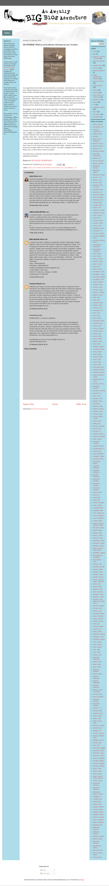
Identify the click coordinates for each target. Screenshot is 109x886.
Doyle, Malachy (98, 282)
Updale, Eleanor (98, 807)
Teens (95, 102)
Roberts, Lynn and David (97, 690)
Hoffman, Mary (98, 406)
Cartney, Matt (97, 202)
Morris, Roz (97, 584)
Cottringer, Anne (98, 228)
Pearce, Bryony (98, 619)
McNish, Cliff (97, 564)
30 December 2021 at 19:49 (38, 205)
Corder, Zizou (97, 226)
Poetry (95, 90)
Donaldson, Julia (98, 272)
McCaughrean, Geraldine (98, 556)
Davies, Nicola (98, 259)
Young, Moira (97, 857)
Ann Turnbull (36, 167)
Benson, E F (97, 158)
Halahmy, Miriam (98, 370)
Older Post (81, 404)
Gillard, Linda (97, 341)
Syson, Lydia (97, 771)
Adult (30, 167)
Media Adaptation (99, 70)
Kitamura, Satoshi (99, 436)
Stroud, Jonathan (99, 758)
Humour (95, 68)
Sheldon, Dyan (98, 713)
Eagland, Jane (98, 295)
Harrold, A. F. (97, 393)
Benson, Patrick (98, 161)
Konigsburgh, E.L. (99, 448)
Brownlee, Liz (97, 192)
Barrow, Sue (97, 148)
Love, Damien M (98, 513)
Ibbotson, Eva (97, 411)
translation (96, 117)
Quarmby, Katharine (96, 658)
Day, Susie (96, 266)
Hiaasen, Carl (97, 398)
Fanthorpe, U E (98, 310)
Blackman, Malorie (96, 171)
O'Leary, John (97, 608)
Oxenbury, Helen (98, 613)
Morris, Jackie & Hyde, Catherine (98, 580)
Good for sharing (98, 61)
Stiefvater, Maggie (99, 748)
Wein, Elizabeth (98, 820)
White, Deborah (98, 822)
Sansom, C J (97, 708)
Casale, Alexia (98, 205)
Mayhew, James (98, 546)
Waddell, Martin (98, 812)
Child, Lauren (97, 215)
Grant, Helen (97, 352)
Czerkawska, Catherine (97, 245)
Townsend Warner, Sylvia (98, 793)
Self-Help (96, 92)
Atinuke (95, 136)
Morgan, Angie (98, 569)
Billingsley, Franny (96, 167)
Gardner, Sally (98, 331)
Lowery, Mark (97, 521)
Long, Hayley (97, 505)
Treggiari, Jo (97, 796)
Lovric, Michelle (98, 515)
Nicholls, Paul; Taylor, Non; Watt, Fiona (99, 601)
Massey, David (98, 538)
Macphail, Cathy (98, 528)
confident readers (99, 107)
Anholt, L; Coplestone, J (97, 130)
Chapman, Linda (98, 210)
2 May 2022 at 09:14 (36, 233)
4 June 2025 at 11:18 (36, 277)
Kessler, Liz (97, 431)
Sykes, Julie (97, 768)
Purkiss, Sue (97, 655)
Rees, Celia (97, 664)
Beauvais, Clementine (97, 155)
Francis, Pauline (98, 328)
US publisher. (68, 167)
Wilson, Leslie (97, 839)
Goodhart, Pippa (98, 349)
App (94, 54)
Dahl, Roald (97, 253)
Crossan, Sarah (98, 233)
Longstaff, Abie (98, 508)
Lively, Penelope (98, 502)
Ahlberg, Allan (97, 124)
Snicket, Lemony (98, 725)
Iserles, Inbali (97, 414)
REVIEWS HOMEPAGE (42, 160)
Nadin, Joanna (98, 592)
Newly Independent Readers (97, 77)
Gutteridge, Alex (98, 367)
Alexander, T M (98, 127)
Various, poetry (98, 809)
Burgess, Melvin (98, 194)
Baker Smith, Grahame (97, 140)
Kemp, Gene (97, 428)
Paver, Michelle (98, 616)
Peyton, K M (97, 629)
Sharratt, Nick (97, 711)
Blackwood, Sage (99, 175)
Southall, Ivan (97, 728)
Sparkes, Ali (97, 730)
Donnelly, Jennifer (99, 277)
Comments (45, 873)
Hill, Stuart (96, 403)
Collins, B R (97, 218)
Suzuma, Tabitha (98, 763)
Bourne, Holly (97, 182)
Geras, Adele (97, 336)
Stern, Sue (96, 745)
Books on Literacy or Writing (99, 57)
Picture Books (97, 85)
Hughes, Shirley (98, 409)
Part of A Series (98, 81)
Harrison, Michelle (99, 391)
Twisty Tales (97, 801)
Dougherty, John (98, 279)
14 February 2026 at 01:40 (38, 344)
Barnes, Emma (98, 143)
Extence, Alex (97, 308)
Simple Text (97, 99)
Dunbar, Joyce (98, 290)
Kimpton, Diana (98, 434)
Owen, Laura (97, 611)
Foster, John (97, 326)
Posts (43, 870)
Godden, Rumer (98, 346)
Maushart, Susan (99, 540)
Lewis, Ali (96, 495)
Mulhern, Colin (98, 589)
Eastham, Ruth (98, 303)
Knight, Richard (98, 446)
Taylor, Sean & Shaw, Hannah (98, 777)
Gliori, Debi (96, 344)
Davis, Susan (97, 264)
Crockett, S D (97, 231)
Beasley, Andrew (98, 151)
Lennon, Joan (97, 492)
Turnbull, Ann (97, 799)
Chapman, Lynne (99, 213)
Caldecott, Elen (98, 200)
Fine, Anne (96, 313)
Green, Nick (97, 362)
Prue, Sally (96, 649)
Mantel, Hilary (97, 530)
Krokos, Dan (97, 451)
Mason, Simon (98, 535)
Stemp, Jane (97, 743)
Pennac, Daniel (98, 626)
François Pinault (35, 284)
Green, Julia (97, 359)
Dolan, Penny (97, 269)
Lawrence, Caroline (96, 480)
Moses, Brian (97, 586)
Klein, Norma (97, 439)
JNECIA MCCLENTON (37, 212)
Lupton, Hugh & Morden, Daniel (98, 524)
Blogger (81, 880)
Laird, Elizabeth (98, 454)
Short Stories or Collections (98, 96)
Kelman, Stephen (99, 426)
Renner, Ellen (97, 674)
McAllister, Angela (99, 553)
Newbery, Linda (98, 594)
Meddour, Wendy (99, 567)
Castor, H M (97, 207)
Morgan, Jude (97, 572)
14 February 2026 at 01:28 (38, 309)
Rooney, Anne (97, 694)
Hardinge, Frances (96, 387)
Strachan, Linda (98, 750)
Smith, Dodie (97, 716)
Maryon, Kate (97, 533)
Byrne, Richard (98, 197)
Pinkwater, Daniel (99, 639)
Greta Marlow (46, 167)
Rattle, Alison (97, 662)
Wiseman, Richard (96, 842)
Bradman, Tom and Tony (98, 186)
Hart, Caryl (96, 396)
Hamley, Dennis (98, 384)
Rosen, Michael (98, 697)
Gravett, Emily (98, 357)
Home (55, 404)
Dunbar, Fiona (98, 284)
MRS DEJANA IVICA (36, 239)
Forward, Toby (98, 323)
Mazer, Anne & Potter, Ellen (98, 549)
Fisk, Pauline (97, 318)
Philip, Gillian (97, 631)
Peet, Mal (96, 624)
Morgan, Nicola (98, 574)
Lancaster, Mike (98, 459)
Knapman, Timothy (96, 442)
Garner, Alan (97, 333)
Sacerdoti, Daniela (96, 700)
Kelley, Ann (96, 423)
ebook (95, 112)
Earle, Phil (96, 297)
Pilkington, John (98, 637)
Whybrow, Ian (97, 825)
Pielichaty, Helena (99, 634)
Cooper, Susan (98, 220)
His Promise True (57, 167)
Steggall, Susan (98, 740)
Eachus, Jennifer (98, 292)
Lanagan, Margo (98, 456)
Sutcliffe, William (98, 761)
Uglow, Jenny (97, 804)
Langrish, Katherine (96, 467)
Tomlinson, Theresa (96, 784)
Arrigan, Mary (97, 134)
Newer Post (28, 404)
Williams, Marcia (98, 836)
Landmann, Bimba (97, 462)
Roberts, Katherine (96, 677)
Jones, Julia (97, 421)
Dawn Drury (33, 176)
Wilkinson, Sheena (96, 828)
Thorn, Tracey (97, 781)
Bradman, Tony (98, 189)
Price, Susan (97, 642)
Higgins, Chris (97, 401)
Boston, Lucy (97, 180)
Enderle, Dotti (97, 305)
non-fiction (96, 114)
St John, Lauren (98, 733)
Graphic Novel (98, 65)
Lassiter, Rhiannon (96, 475)
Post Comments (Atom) (40, 409)
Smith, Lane (97, 718)
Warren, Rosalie (98, 817)
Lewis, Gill (96, 497)
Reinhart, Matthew (96, 670)
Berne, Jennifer (98, 163)
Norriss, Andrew (98, 606)
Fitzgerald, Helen (99, 321)
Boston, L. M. (97, 177)
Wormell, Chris (98, 850)
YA (75, 167)
